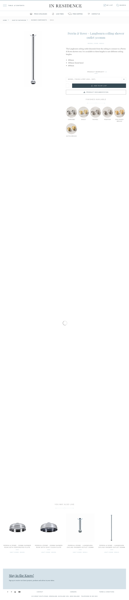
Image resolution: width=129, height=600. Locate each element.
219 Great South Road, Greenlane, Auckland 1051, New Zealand (55, 596)
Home (5, 20)
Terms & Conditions (106, 591)
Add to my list (100, 85)
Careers (73, 591)
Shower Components (39, 20)
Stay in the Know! (21, 575)
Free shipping (75, 14)
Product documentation (97, 92)
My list (108, 5)
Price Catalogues (38, 14)
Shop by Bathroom (19, 20)
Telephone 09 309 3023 (89, 596)
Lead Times (57, 14)
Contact (40, 591)
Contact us (93, 14)
